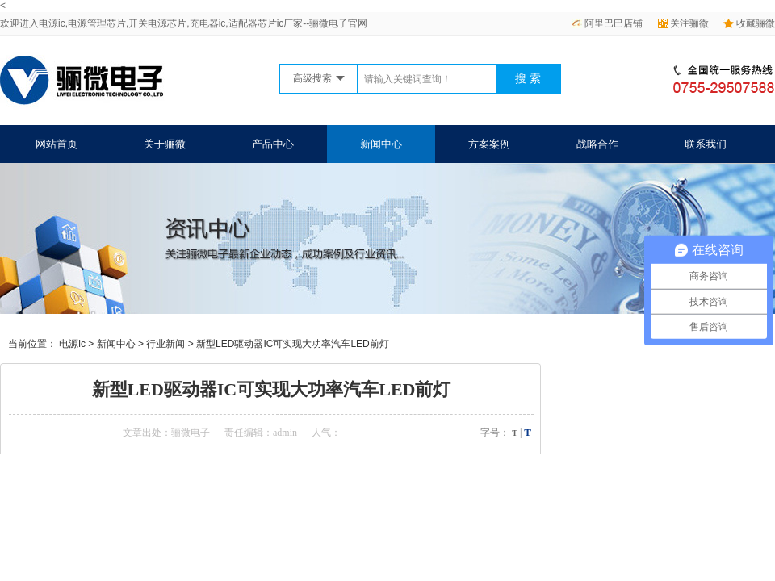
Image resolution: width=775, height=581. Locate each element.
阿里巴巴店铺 (607, 23)
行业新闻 (165, 343)
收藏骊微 (749, 23)
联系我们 (706, 144)
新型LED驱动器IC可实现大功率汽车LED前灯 (292, 343)
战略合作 (597, 144)
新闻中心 (381, 144)
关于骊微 (165, 144)
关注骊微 (683, 23)
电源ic (72, 343)
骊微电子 (190, 432)
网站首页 (57, 144)
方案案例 (489, 144)
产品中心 (273, 144)
